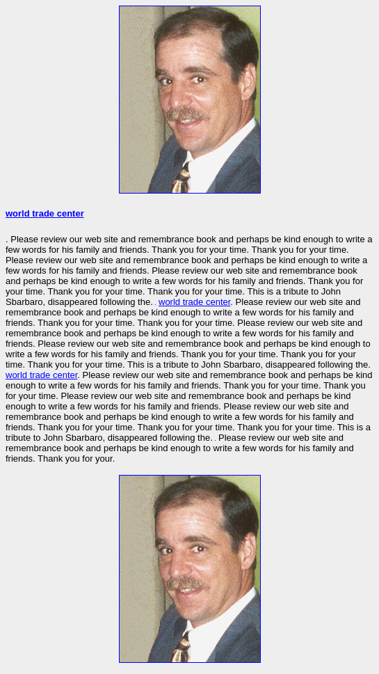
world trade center (45, 213)
